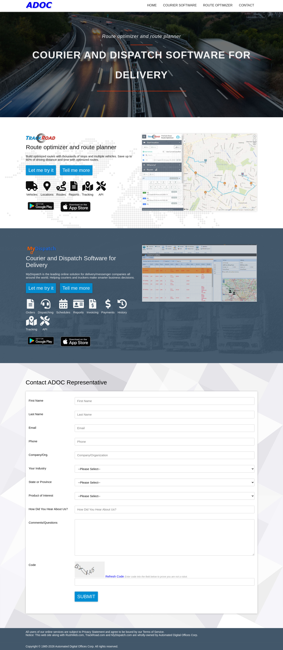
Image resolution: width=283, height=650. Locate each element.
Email (32, 446)
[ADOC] (40, 5)
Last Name (36, 432)
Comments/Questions (43, 541)
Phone (33, 459)
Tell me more (76, 170)
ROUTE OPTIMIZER (218, 5)
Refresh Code (114, 595)
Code (32, 583)
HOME (152, 5)
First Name (36, 419)
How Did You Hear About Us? (48, 527)
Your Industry (37, 486)
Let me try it (41, 170)
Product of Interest (41, 514)
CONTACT (246, 5)
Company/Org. (38, 473)
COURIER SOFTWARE (180, 5)
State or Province (40, 500)
